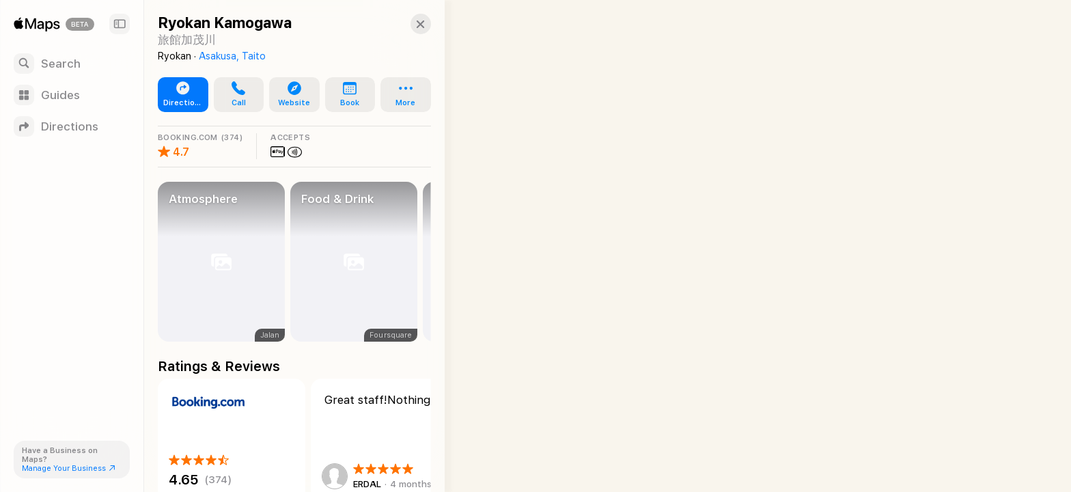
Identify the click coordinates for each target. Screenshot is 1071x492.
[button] (407, 24)
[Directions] (72, 126)
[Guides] (72, 95)
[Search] (72, 63)
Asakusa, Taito (232, 56)
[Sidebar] (119, 24)
